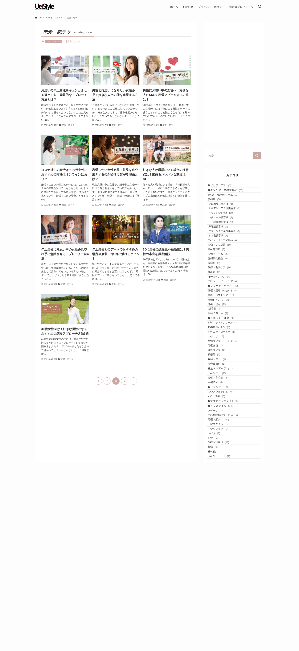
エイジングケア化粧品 (227, 275)
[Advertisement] (234, 82)
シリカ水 (221, 431)
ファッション (222, 581)
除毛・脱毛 (222, 379)
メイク (219, 588)
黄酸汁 (219, 460)
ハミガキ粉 (221, 528)
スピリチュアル (223, 186)
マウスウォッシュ (225, 521)
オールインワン (224, 334)
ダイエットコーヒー (226, 423)
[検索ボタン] (260, 7)
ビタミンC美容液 (227, 231)
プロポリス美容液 (227, 217)
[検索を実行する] (257, 155)
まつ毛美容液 (224, 268)
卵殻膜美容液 (224, 253)
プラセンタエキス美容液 (230, 261)
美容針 (219, 312)
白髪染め (220, 505)
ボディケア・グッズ (226, 349)
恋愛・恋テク (223, 566)
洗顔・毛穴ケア (224, 319)
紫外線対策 (221, 290)
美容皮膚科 (221, 476)
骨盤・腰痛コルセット (227, 357)
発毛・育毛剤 (222, 498)
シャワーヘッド (224, 625)
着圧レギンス (223, 371)
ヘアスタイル (222, 573)
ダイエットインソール (227, 409)
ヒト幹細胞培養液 (227, 246)
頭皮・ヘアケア (223, 483)
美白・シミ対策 (224, 283)
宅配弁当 (220, 446)
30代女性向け (223, 603)
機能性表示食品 (224, 416)
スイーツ (220, 551)
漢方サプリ (221, 453)
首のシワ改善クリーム (227, 202)
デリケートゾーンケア (227, 341)
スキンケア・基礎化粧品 (229, 194)
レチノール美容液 (227, 239)
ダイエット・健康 (225, 401)
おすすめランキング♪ (227, 536)
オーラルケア (221, 513)
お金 (217, 595)
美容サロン (220, 468)
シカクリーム (222, 297)
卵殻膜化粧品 (222, 305)
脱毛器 (221, 386)
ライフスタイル (53, 41)
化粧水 (219, 327)
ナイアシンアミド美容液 (230, 224)
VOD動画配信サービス (228, 559)
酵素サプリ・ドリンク (227, 438)
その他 (217, 618)
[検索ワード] (234, 155)
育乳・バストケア (226, 364)
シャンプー (222, 491)
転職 (217, 610)
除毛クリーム (224, 393)
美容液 (219, 209)
